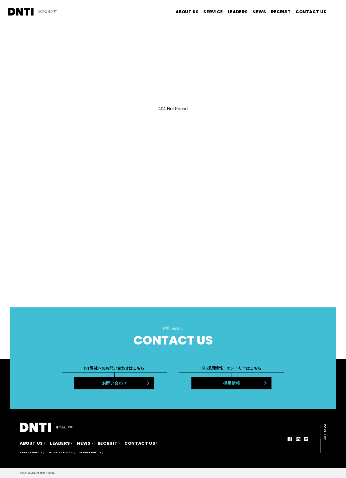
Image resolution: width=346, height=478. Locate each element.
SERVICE (213, 12)
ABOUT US (187, 12)
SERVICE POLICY (90, 452)
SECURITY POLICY (60, 452)
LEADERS (238, 12)
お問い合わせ (114, 383)
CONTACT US (311, 12)
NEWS (259, 12)
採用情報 (231, 383)
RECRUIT (281, 12)
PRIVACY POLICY (31, 452)
